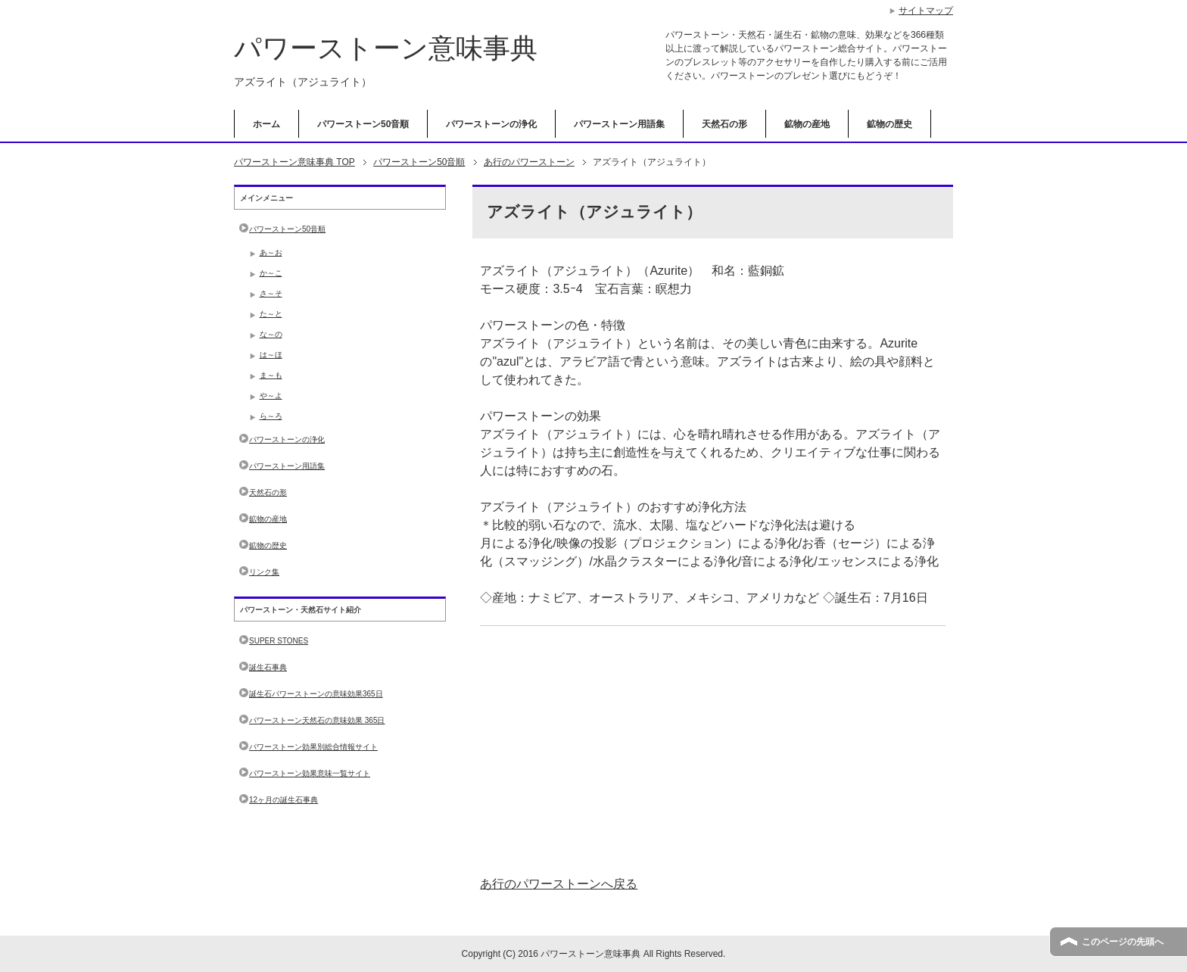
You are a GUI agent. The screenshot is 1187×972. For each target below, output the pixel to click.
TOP (294, 162)
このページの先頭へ (1123, 941)
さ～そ (271, 293)
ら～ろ (271, 416)
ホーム (266, 124)
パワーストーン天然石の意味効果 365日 (317, 720)
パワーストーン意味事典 (385, 48)
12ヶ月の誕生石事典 (283, 800)
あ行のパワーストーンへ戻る (558, 883)
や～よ (271, 395)
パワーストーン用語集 (619, 124)
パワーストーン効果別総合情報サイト (313, 747)
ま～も (271, 375)
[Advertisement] (713, 751)
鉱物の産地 (807, 124)
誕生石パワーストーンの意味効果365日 (316, 694)
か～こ (271, 273)
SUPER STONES (278, 641)
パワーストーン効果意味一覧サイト (309, 773)
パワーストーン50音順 (363, 124)
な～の (271, 334)
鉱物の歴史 (889, 124)
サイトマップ (926, 10)
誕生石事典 (268, 667)
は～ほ (271, 354)
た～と (271, 314)
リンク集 (264, 572)
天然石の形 (724, 124)
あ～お (271, 252)
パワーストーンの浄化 (491, 124)
